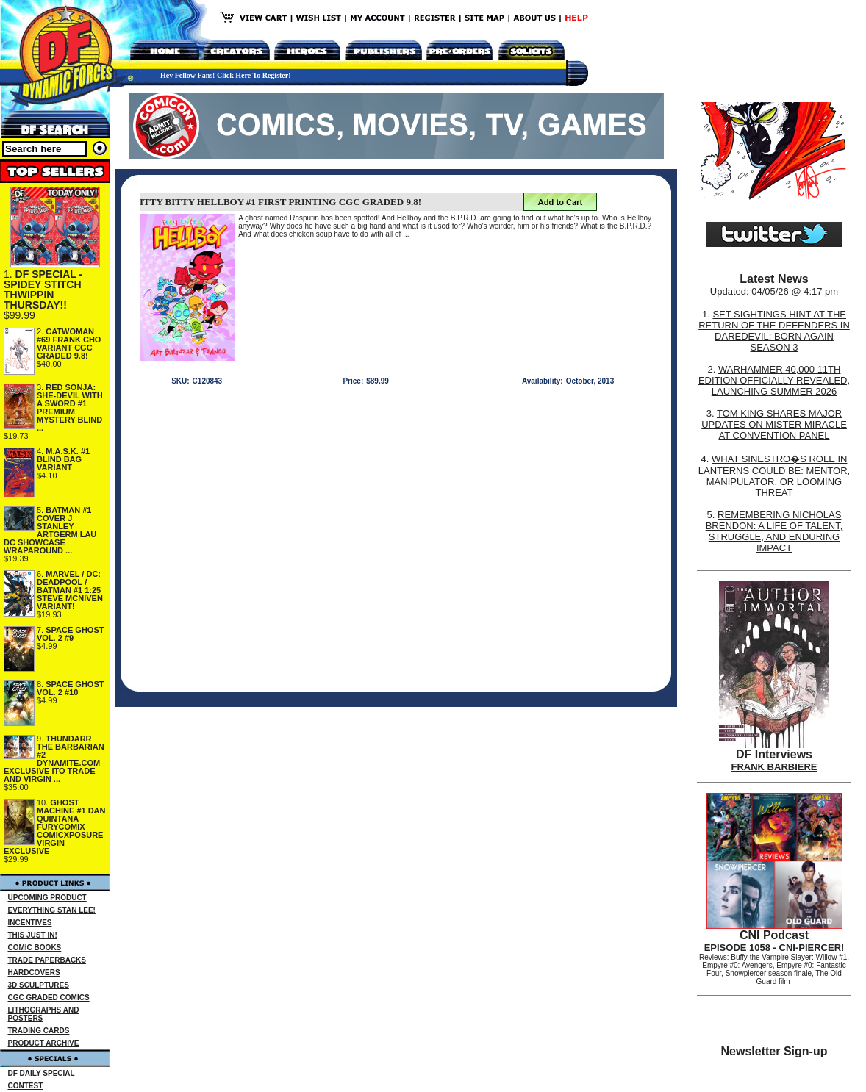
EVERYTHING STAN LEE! (52, 910)
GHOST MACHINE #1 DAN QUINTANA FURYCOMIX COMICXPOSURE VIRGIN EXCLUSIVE (55, 826)
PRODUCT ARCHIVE (43, 1043)
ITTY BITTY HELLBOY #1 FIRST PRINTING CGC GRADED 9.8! (280, 201)
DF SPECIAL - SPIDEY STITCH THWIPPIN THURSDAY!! (43, 289)
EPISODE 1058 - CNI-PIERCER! (774, 947)
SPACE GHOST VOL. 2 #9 (70, 633)
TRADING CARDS (39, 1031)
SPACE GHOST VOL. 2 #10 (70, 688)
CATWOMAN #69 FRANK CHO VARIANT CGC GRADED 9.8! (69, 343)
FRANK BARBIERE (774, 766)
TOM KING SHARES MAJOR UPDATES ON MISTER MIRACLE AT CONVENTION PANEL (774, 424)
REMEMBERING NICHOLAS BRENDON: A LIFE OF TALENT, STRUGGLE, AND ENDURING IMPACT (774, 531)
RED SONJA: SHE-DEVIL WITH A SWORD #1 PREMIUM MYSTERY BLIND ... (70, 407)
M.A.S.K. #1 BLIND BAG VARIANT (63, 459)
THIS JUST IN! (32, 935)
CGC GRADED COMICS (49, 998)
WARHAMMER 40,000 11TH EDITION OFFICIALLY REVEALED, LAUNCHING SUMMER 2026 (774, 380)
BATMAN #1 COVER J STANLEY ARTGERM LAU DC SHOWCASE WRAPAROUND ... (50, 530)
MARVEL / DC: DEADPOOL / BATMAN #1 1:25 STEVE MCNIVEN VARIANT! (70, 590)
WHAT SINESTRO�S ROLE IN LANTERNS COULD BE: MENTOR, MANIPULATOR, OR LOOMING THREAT (774, 475)
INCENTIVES (30, 923)
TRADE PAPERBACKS (47, 960)
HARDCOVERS (34, 973)
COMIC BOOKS (35, 948)
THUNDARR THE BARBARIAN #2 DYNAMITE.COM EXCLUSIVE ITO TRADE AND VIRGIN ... (54, 758)
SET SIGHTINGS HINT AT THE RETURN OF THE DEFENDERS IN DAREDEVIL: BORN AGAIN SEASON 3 (774, 331)
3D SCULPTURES (38, 985)
